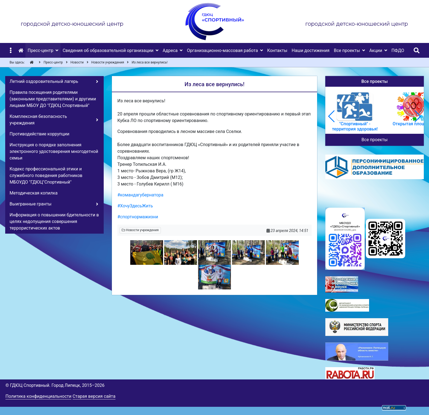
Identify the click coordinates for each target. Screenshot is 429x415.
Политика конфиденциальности (38, 396)
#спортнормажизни (137, 216)
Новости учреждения (140, 230)
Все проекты (374, 139)
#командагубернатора (140, 195)
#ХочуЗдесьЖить (135, 205)
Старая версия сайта (94, 396)
